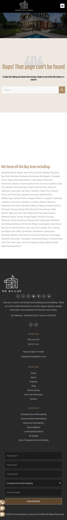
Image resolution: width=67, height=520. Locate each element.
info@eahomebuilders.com (33, 356)
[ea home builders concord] (33, 141)
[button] (62, 6)
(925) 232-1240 (33, 344)
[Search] (62, 89)
